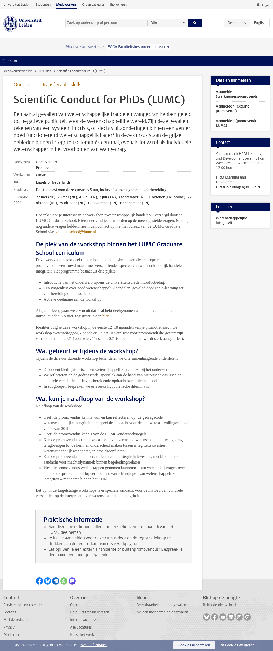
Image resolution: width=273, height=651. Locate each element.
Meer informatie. (93, 645)
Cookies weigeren (239, 645)
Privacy (9, 627)
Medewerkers (66, 4)
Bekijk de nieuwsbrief (219, 604)
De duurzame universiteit (89, 612)
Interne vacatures (83, 619)
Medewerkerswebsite (17, 71)
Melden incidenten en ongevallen (162, 612)
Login (266, 5)
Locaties (9, 612)
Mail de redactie (15, 619)
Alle (154, 22)
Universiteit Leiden (16, 4)
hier (105, 316)
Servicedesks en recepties (23, 604)
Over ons (77, 604)
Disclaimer (11, 634)
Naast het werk (82, 634)
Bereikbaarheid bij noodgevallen (161, 604)
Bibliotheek (118, 4)
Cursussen (44, 71)
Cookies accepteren (194, 645)
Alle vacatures (81, 627)
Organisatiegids (93, 4)
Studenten (43, 4)
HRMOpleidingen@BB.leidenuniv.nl (240, 187)
